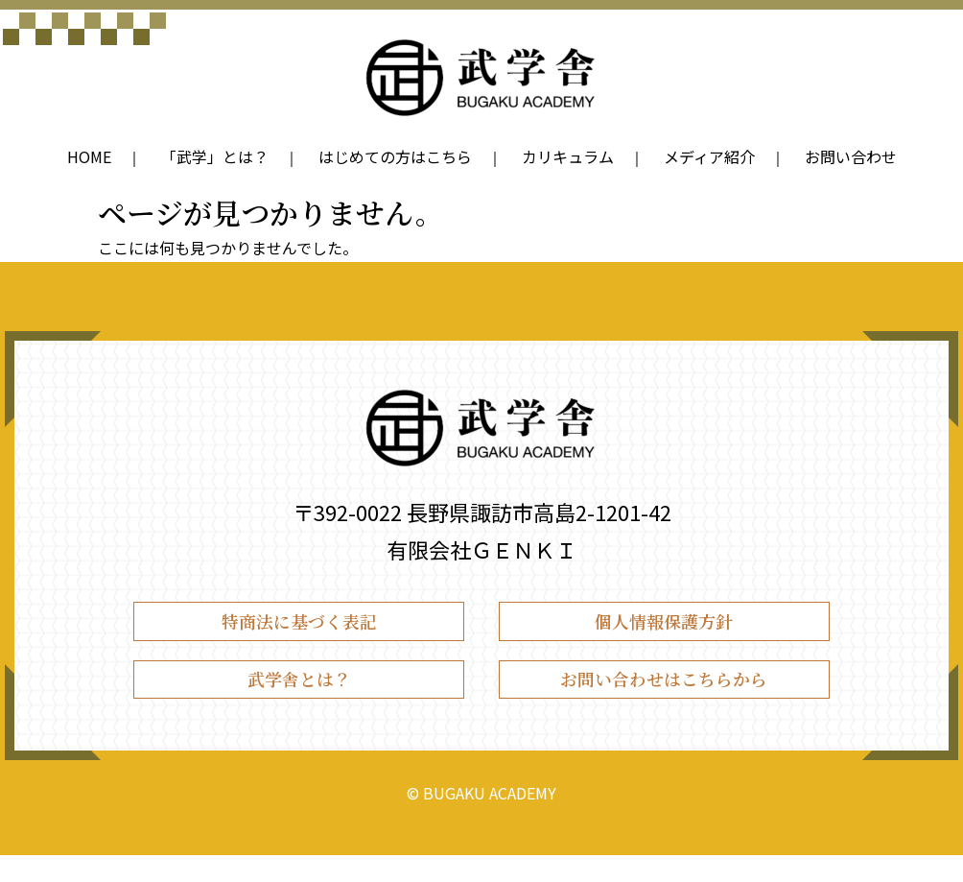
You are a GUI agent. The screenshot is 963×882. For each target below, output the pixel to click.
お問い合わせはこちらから (663, 699)
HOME (89, 156)
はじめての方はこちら (395, 156)
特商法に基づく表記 (299, 627)
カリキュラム (568, 156)
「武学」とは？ (215, 156)
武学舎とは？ (299, 699)
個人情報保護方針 (663, 627)
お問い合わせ (851, 156)
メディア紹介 (709, 156)
